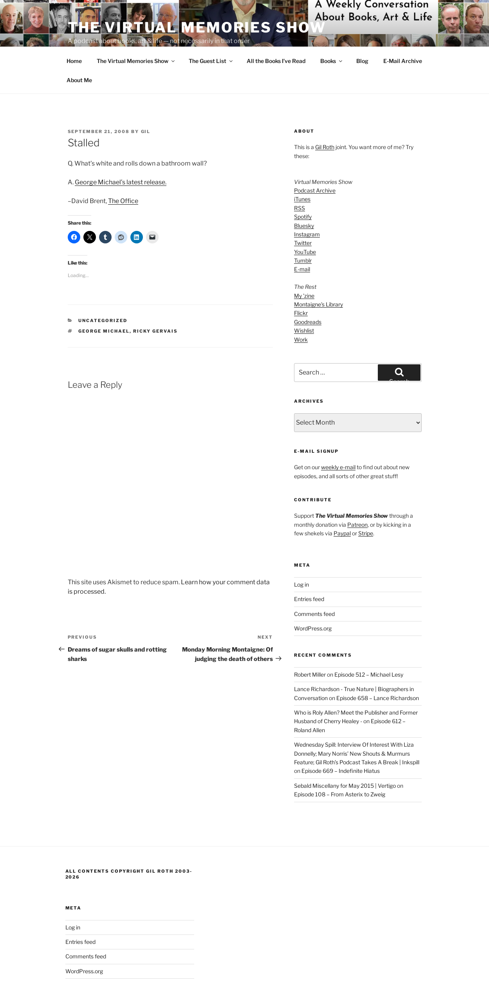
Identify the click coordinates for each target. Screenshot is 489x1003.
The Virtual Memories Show (136, 31)
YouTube (305, 222)
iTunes (302, 169)
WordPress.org (313, 599)
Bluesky (304, 196)
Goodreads (307, 292)
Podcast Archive (315, 161)
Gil (146, 102)
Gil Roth (324, 117)
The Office (123, 171)
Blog (362, 31)
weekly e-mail (338, 437)
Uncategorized (102, 291)
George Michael (104, 301)
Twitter (303, 213)
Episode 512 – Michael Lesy (368, 645)
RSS (299, 178)
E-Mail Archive (402, 31)
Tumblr (303, 231)
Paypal (342, 504)
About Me (79, 50)
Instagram (307, 205)
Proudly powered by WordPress (104, 984)
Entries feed (309, 569)
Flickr (301, 283)
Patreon (357, 495)
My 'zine (304, 266)
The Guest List (211, 31)
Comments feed (314, 584)
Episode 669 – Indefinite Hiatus (340, 741)
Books (331, 31)
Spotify (303, 187)
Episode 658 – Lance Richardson (377, 668)
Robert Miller (310, 645)
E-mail (302, 239)
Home (74, 31)
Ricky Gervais (155, 301)
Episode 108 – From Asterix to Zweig (339, 765)
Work (301, 310)
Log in (301, 555)
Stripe (365, 504)
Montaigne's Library (318, 275)
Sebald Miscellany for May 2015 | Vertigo (345, 756)
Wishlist (304, 301)
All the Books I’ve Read (276, 31)
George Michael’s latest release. (120, 153)
